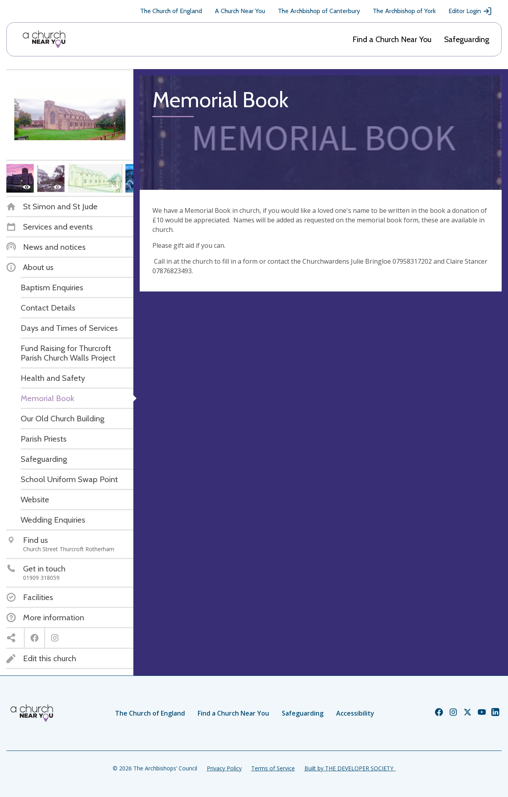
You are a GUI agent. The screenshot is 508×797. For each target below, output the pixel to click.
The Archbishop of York (404, 11)
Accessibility (355, 713)
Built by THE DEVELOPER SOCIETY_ (350, 768)
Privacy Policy (224, 768)
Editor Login (470, 11)
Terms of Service (273, 768)
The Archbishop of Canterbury (319, 11)
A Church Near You (240, 11)
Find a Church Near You (391, 39)
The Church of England (171, 11)
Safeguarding (466, 39)
